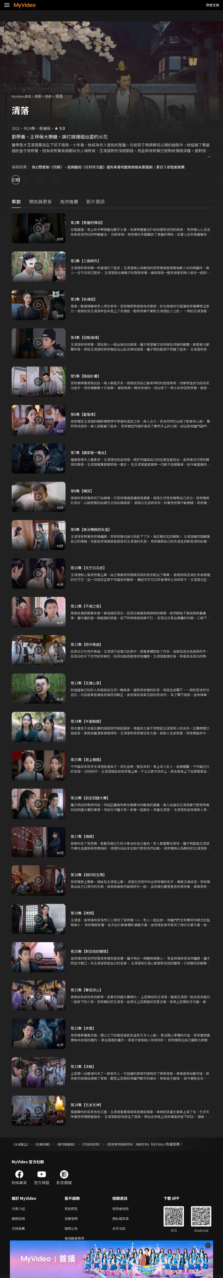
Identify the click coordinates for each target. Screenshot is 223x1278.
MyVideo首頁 (23, 96)
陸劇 (53, 96)
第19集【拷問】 (84, 913)
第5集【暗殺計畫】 (87, 375)
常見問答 (72, 1209)
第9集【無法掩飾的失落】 (93, 529)
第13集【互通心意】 (88, 682)
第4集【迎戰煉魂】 (87, 337)
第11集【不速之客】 (88, 606)
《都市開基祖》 (73, 1144)
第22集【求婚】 (84, 1028)
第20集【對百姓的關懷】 (92, 951)
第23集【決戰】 (84, 1066)
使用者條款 (124, 1209)
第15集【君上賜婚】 (88, 759)
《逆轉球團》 (47, 1144)
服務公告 (72, 1230)
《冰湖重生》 (22, 1144)
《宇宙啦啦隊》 (102, 1144)
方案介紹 (19, 1209)
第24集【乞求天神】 (88, 1104)
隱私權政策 (124, 1219)
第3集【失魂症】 (85, 299)
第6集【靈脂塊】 (85, 414)
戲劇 (42, 96)
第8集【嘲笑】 (83, 490)
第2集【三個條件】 (87, 260)
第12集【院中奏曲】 (88, 644)
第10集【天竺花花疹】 (90, 567)
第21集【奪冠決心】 (88, 989)
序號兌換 (212, 5)
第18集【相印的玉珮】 (90, 874)
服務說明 (19, 1219)
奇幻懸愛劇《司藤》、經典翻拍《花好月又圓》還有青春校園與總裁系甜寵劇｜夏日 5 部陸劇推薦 (113, 166)
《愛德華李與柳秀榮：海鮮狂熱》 (145, 1144)
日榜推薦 (19, 1230)
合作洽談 (123, 1230)
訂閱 (22, 179)
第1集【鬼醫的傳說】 (89, 222)
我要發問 (72, 1219)
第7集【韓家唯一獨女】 (91, 452)
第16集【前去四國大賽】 (92, 797)
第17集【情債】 (84, 836)
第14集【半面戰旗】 (88, 721)
